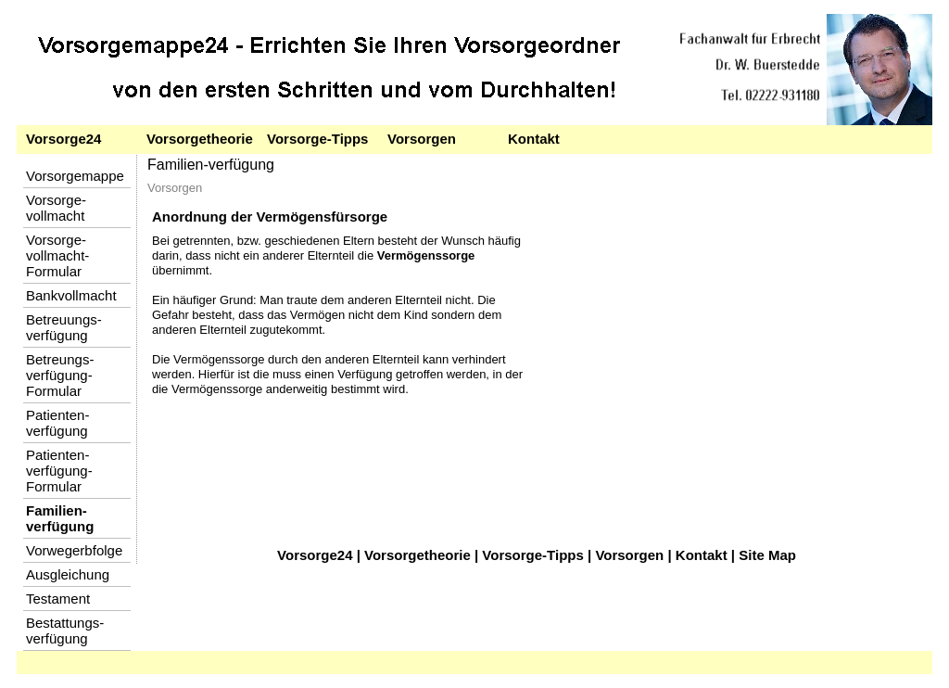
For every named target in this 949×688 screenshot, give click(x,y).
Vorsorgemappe (75, 176)
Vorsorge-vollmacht (56, 207)
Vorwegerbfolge (74, 550)
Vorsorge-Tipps (317, 139)
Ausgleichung (67, 574)
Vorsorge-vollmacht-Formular (57, 255)
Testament (58, 598)
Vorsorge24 (63, 139)
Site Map (767, 555)
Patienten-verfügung (57, 423)
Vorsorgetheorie (199, 139)
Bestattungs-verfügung (65, 630)
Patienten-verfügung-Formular (59, 470)
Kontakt (534, 139)
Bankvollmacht (71, 295)
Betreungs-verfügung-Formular (60, 375)
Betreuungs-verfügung (64, 327)
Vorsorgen (421, 139)
